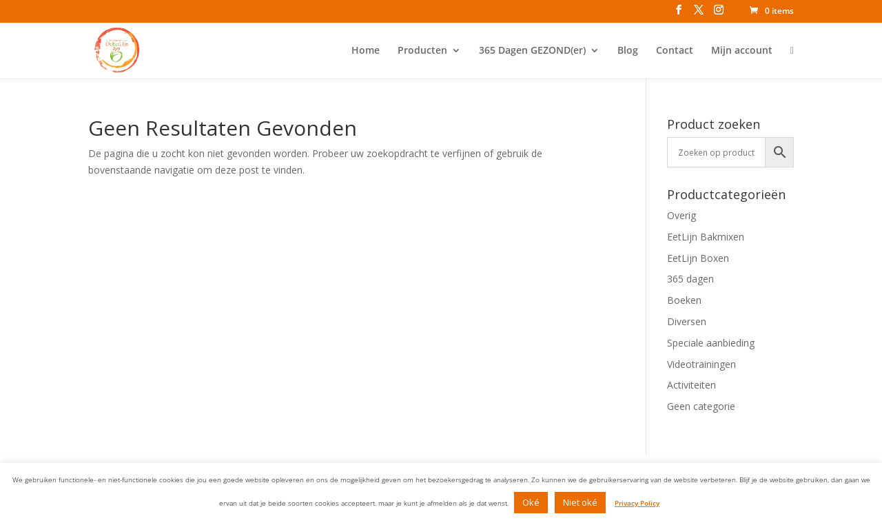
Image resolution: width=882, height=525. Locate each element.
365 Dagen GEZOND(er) (532, 50)
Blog (627, 50)
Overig (681, 215)
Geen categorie (701, 406)
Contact (674, 50)
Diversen (686, 321)
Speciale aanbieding (711, 342)
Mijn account (741, 50)
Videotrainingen (701, 364)
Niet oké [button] (580, 502)
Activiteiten (691, 384)
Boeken (684, 300)
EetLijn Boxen (698, 258)
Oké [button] (531, 502)
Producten (422, 50)
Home (365, 50)
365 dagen (690, 278)
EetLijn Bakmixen (705, 236)
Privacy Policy (637, 503)
